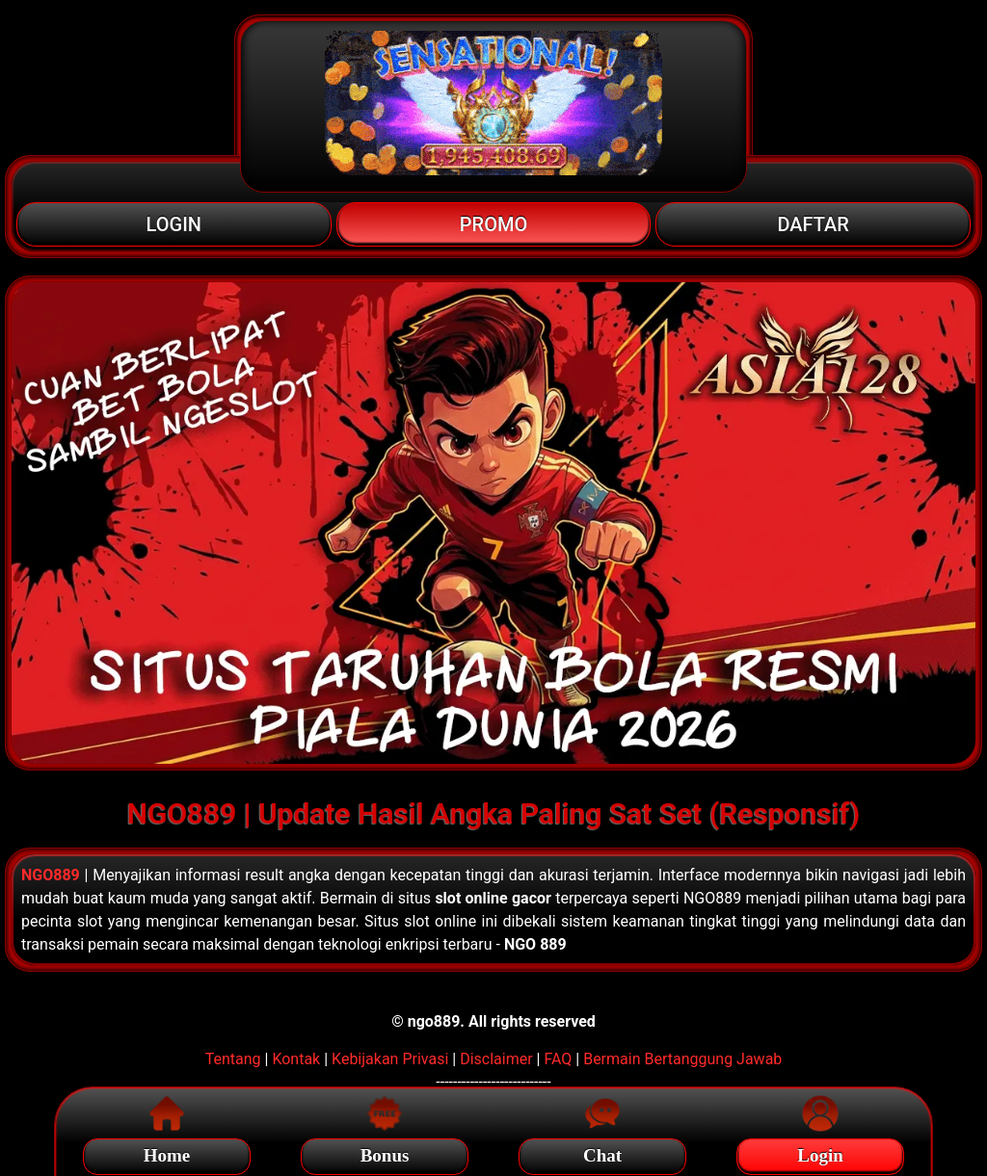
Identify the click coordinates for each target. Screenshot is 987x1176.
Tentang (233, 1059)
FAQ (558, 1059)
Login (820, 1152)
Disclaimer (496, 1059)
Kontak (296, 1059)
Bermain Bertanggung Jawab (682, 1059)
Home (167, 1152)
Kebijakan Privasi (390, 1059)
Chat (602, 1152)
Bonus (385, 1152)
